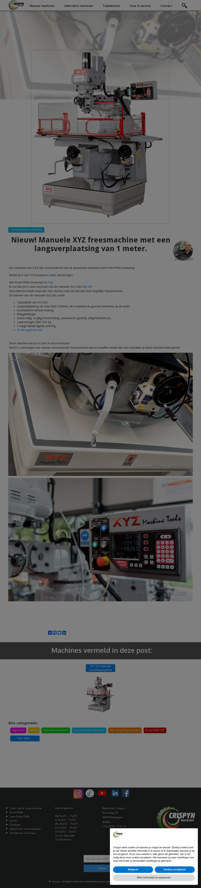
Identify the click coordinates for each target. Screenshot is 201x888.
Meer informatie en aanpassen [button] (154, 877)
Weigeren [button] (133, 869)
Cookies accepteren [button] (175, 869)
